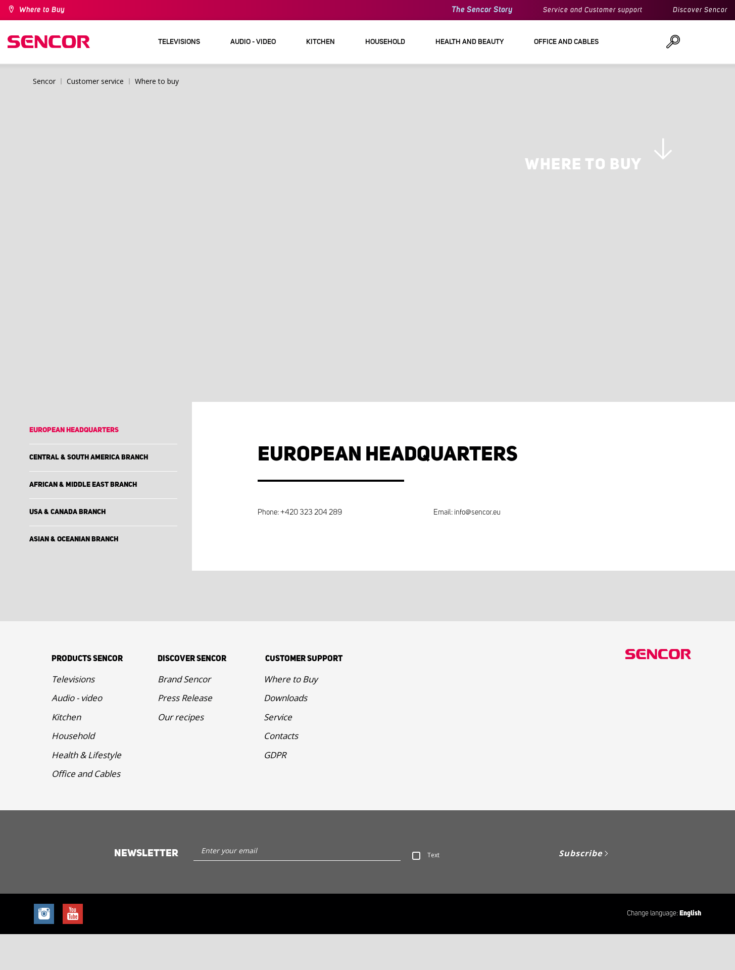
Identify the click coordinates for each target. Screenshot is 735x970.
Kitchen (66, 753)
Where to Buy (42, 10)
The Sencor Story (482, 10)
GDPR (275, 791)
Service (278, 753)
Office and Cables (86, 810)
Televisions (73, 715)
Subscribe (580, 889)
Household (73, 772)
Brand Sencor (184, 715)
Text (433, 891)
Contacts (281, 772)
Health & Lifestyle (86, 791)
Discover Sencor (700, 10)
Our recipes (181, 753)
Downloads (285, 734)
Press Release (185, 734)
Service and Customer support (593, 10)
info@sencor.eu (477, 548)
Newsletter (146, 889)
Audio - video (77, 734)
